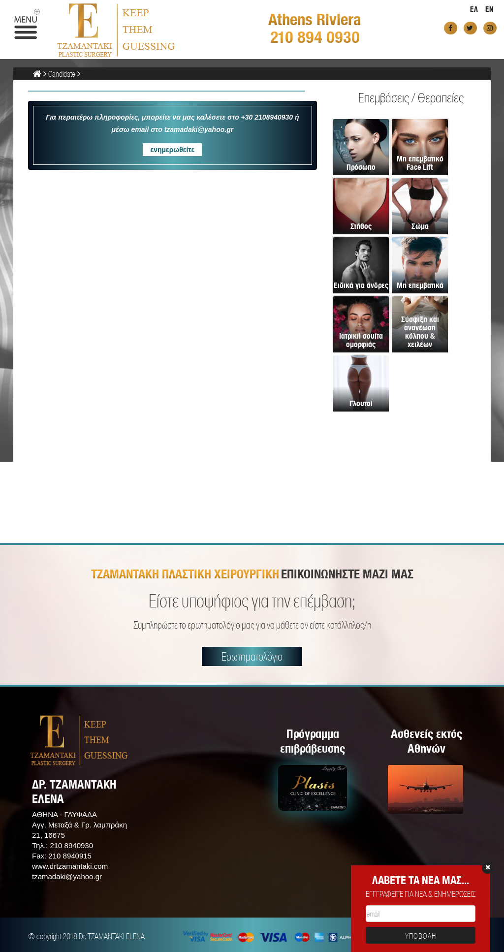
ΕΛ (474, 9)
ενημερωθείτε (172, 150)
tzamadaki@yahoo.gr (67, 876)
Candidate (61, 73)
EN (489, 9)
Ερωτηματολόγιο (252, 656)
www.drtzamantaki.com (70, 866)
